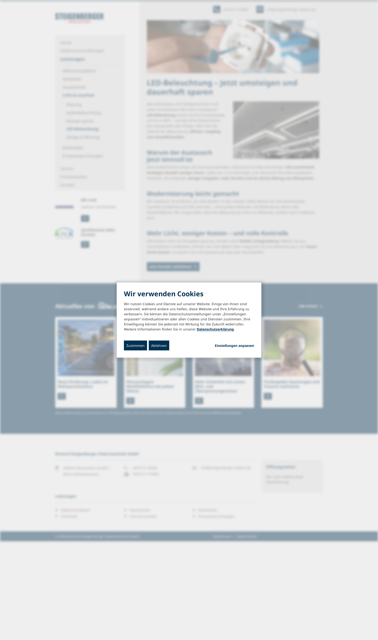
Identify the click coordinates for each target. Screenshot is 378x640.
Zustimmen (135, 345)
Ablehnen (159, 345)
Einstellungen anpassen (234, 345)
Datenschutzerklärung (215, 329)
